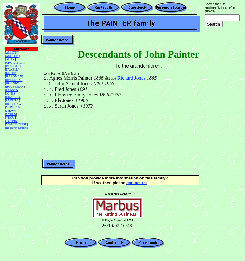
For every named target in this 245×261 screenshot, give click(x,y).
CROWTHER (14, 62)
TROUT (11, 117)
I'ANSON (12, 90)
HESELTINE (14, 80)
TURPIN (11, 121)
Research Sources (17, 127)
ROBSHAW (13, 103)
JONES (10, 93)
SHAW (10, 110)
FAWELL (12, 69)
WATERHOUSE (16, 124)
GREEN (11, 73)
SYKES (11, 114)
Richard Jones (131, 78)
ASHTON (12, 56)
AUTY (10, 59)
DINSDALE (13, 66)
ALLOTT (12, 52)
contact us (136, 182)
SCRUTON (13, 107)
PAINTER (12, 100)
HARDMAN (14, 76)
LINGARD (13, 97)
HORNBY (12, 83)
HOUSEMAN (15, 86)
